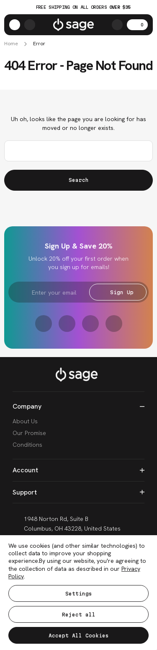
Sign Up (118, 292)
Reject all (78, 614)
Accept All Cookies (79, 635)
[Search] (117, 24)
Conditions (27, 444)
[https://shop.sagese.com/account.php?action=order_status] (29, 24)
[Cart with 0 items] (137, 24)
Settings (78, 593)
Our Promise (29, 433)
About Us (25, 421)
